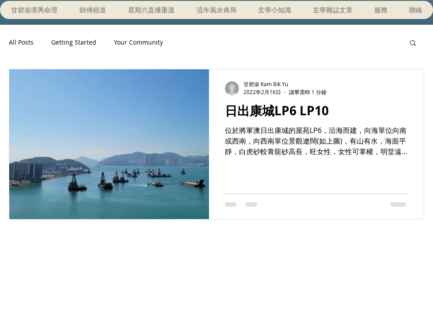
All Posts (21, 42)
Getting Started (73, 42)
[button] (413, 43)
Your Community (138, 42)
